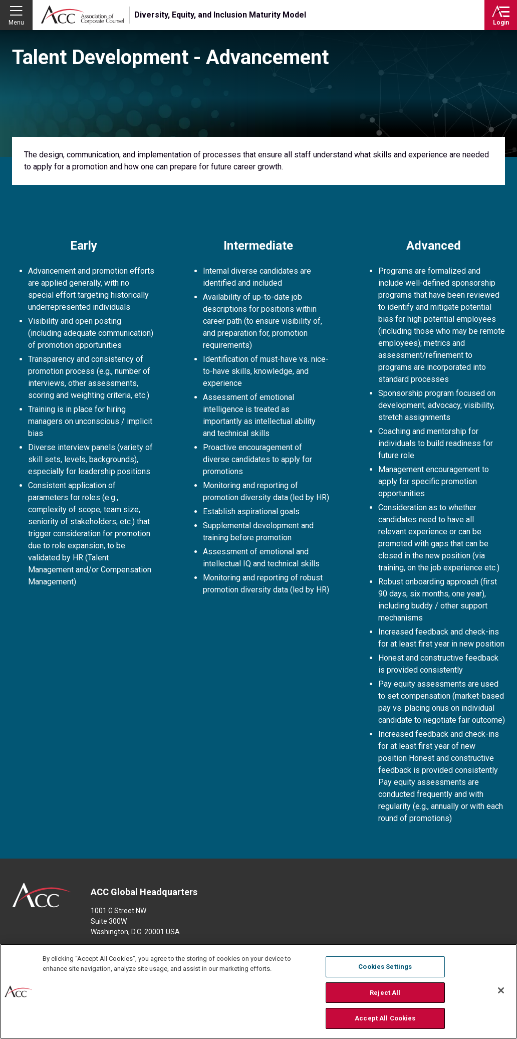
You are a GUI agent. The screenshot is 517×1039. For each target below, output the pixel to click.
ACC (42, 895)
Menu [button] (16, 22)
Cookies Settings (385, 968)
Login (501, 22)
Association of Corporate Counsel (82, 15)
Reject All (385, 994)
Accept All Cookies (385, 1020)
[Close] (501, 992)
